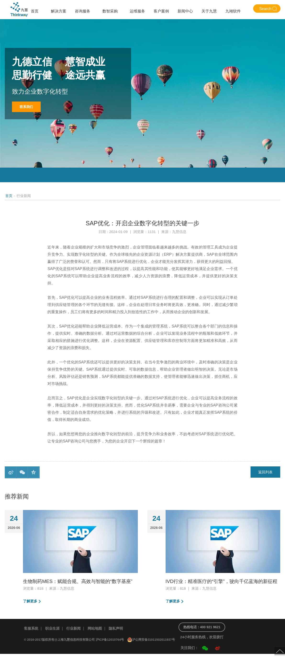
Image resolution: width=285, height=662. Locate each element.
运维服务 (137, 11)
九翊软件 (233, 11)
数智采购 (110, 11)
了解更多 (30, 609)
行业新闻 (76, 636)
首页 (35, 11)
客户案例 (161, 11)
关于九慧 (209, 11)
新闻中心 (185, 11)
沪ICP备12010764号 (110, 648)
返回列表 (264, 472)
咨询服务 (82, 11)
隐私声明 (120, 636)
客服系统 (31, 636)
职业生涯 (53, 636)
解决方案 (58, 11)
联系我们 (27, 107)
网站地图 (98, 636)
